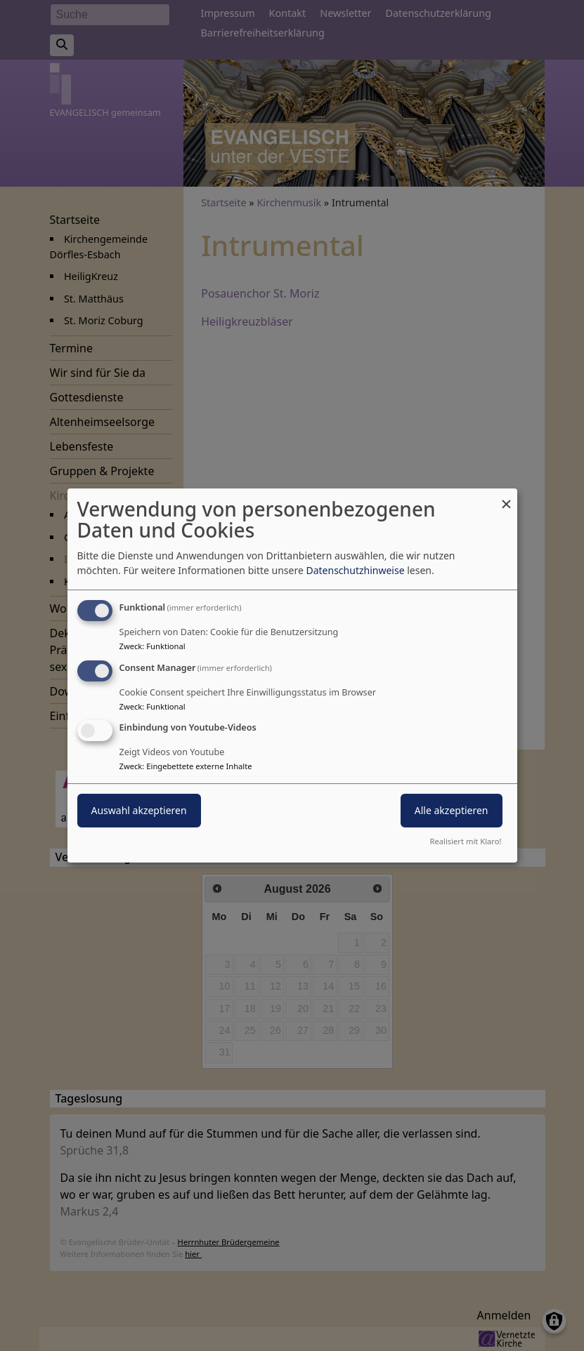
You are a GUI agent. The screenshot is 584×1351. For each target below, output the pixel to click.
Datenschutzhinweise (355, 570)
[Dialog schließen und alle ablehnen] (506, 497)
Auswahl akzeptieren (139, 811)
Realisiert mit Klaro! (466, 841)
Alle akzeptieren (451, 811)
